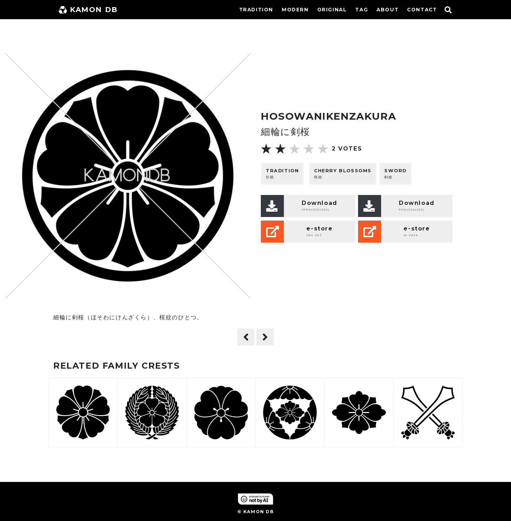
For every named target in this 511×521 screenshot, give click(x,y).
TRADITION (256, 9)
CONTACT (422, 9)
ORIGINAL (332, 9)
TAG (361, 9)
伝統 (282, 173)
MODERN (295, 9)
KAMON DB (88, 9)
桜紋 (343, 173)
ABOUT (388, 9)
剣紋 (395, 173)
